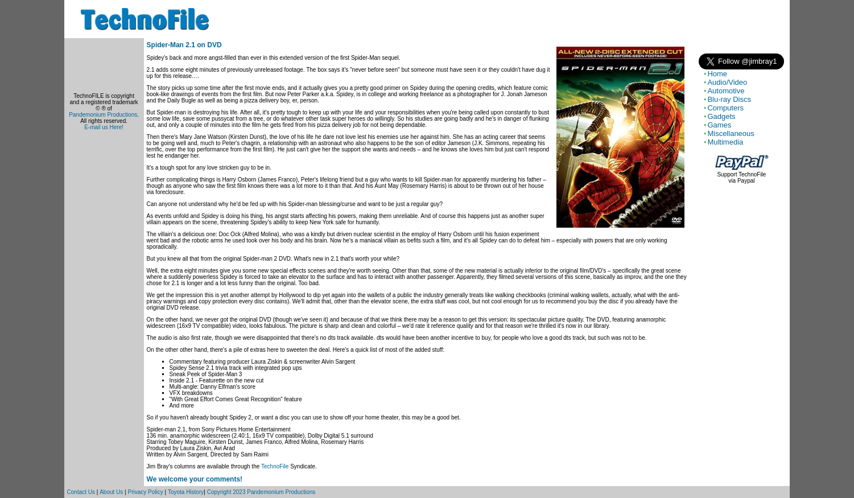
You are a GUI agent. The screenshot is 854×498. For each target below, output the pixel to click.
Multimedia (725, 142)
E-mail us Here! (103, 127)
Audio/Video (727, 82)
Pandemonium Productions (103, 115)
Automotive (725, 91)
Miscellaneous (730, 133)
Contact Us (81, 492)
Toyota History (186, 492)
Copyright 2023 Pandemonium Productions (261, 492)
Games (719, 125)
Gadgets (721, 116)
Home (717, 73)
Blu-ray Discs (729, 99)
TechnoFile (274, 466)
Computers (725, 108)
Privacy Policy (145, 492)
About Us (111, 492)
